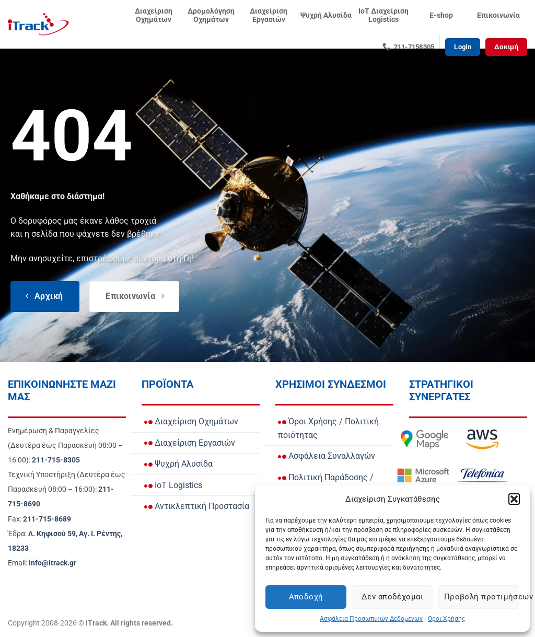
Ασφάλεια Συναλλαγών (326, 456)
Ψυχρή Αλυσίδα (326, 15)
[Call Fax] (47, 519)
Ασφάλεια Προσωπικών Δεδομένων (371, 618)
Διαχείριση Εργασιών (268, 15)
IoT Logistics (173, 485)
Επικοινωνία (498, 15)
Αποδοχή (306, 596)
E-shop (441, 15)
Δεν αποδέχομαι (392, 596)
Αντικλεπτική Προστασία (196, 506)
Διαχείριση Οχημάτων (153, 15)
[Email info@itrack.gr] (52, 563)
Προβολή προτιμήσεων (481, 596)
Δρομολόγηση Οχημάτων (211, 15)
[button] (514, 499)
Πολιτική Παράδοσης (323, 477)
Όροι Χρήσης (446, 618)
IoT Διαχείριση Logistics (383, 15)
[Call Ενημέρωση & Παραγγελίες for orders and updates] (56, 460)
